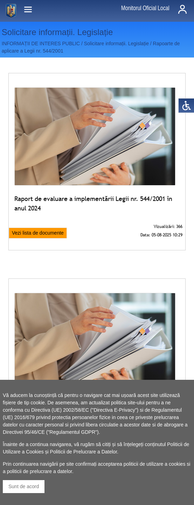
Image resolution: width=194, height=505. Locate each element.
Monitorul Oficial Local (145, 8)
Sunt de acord (23, 486)
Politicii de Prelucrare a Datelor (83, 451)
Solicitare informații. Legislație (116, 43)
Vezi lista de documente (38, 233)
